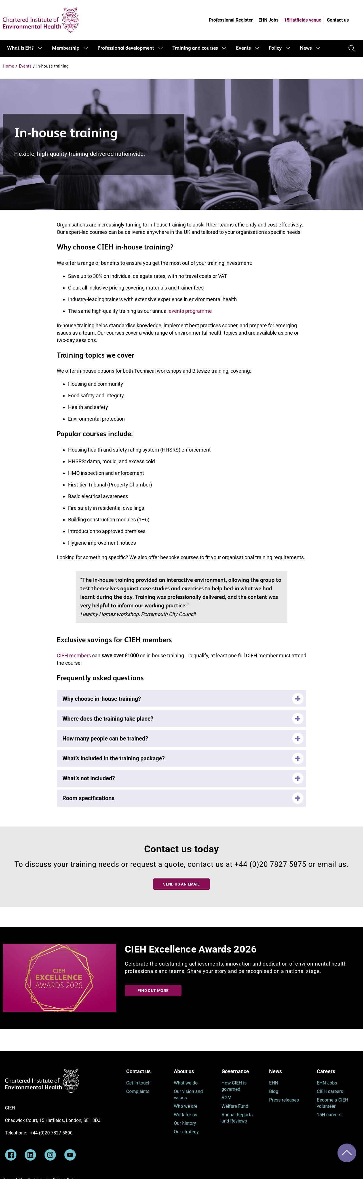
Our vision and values (188, 1094)
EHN (273, 1083)
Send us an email (181, 884)
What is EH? (20, 48)
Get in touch (138, 1083)
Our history (185, 1123)
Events (243, 48)
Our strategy (186, 1131)
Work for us (185, 1114)
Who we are (186, 1106)
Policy (275, 48)
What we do (186, 1083)
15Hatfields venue (302, 20)
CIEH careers (330, 1091)
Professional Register (231, 20)
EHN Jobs (268, 20)
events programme (190, 311)
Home (8, 66)
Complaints (137, 1091)
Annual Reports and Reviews (237, 1118)
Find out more (153, 990)
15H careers (329, 1114)
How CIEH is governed (234, 1086)
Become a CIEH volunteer (332, 1103)
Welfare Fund (234, 1106)
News (306, 48)
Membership (65, 48)
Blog (273, 1091)
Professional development (126, 48)
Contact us (338, 20)
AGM (226, 1097)
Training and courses (195, 48)
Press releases (284, 1100)
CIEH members (74, 655)
